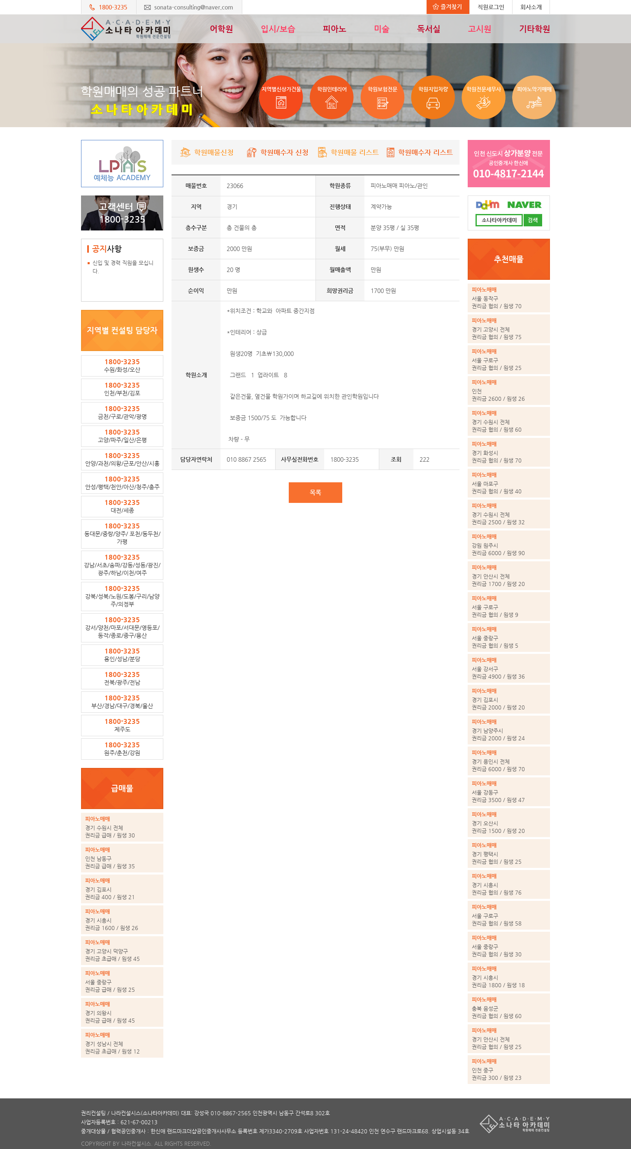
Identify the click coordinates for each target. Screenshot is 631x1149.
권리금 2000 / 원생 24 (509, 729)
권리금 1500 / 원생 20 (509, 822)
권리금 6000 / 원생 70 (509, 760)
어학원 (221, 29)
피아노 (334, 29)
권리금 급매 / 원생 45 (122, 1011)
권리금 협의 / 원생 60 (509, 421)
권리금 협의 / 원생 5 (509, 637)
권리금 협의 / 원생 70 (509, 297)
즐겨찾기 (447, 6)
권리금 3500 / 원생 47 (509, 791)
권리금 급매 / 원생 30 (122, 826)
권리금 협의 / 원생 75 (509, 328)
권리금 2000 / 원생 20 (509, 698)
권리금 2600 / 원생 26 (509, 390)
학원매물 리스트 (348, 152)
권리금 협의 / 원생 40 (509, 482)
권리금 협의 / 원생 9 (509, 606)
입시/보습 (278, 29)
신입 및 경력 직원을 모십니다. (123, 267)
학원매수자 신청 (277, 152)
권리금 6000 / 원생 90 (509, 544)
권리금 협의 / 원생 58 (509, 914)
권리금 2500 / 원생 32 (509, 513)
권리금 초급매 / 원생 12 (122, 1042)
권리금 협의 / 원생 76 (509, 883)
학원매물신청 (207, 152)
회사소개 (531, 7)
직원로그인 (491, 7)
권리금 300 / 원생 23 (509, 1069)
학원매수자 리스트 (418, 152)
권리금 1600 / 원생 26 (122, 919)
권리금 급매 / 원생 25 (122, 981)
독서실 (429, 29)
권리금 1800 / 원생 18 (509, 976)
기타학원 (534, 29)
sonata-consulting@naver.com (193, 7)
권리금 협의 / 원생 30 (509, 945)
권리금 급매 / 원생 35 (122, 857)
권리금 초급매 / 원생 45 (122, 950)
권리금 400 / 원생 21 (122, 888)
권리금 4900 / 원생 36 (509, 667)
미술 (382, 29)
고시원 (480, 29)
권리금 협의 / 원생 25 (509, 359)
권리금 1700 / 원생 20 (509, 575)
